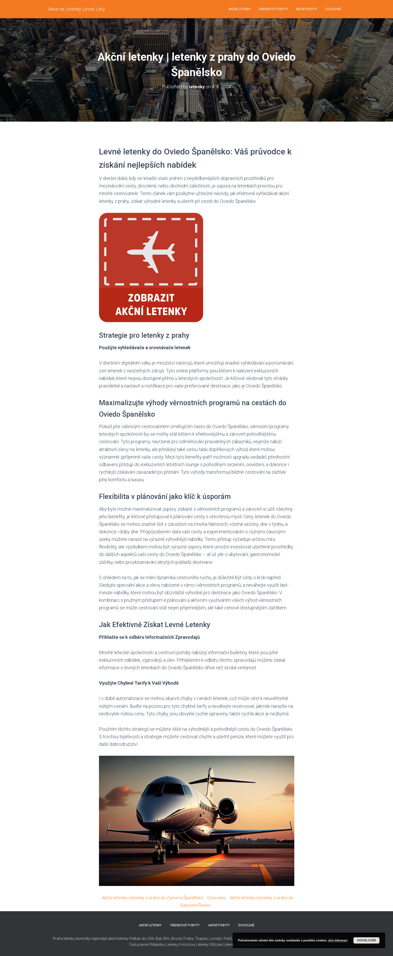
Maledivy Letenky (164, 944)
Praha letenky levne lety (71, 938)
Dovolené (333, 9)
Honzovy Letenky (194, 944)
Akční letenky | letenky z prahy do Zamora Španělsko (154, 897)
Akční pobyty (306, 9)
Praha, (188, 938)
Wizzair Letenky (223, 944)
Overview (219, 897)
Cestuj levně (138, 944)
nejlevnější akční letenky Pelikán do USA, (123, 938)
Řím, (167, 938)
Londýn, (216, 938)
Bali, (159, 938)
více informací (337, 940)
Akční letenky (239, 9)
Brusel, (177, 938)
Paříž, (228, 938)
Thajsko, (202, 938)
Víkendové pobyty (273, 9)
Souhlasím (366, 940)
